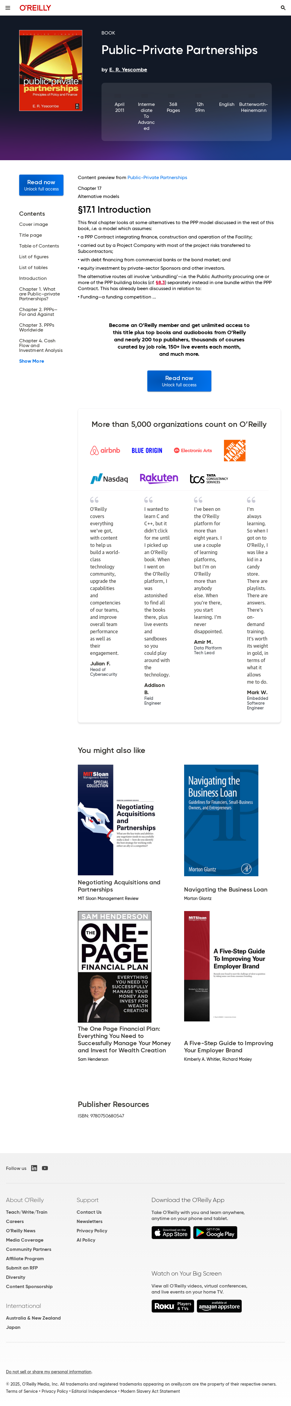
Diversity (15, 1277)
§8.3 (160, 282)
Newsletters (89, 1221)
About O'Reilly (25, 1200)
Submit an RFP (22, 1268)
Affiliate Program (25, 1258)
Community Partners (28, 1249)
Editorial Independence (94, 1391)
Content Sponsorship (29, 1286)
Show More (31, 361)
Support (88, 1200)
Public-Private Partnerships (157, 177)
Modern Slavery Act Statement (150, 1391)
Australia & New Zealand (33, 1318)
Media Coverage (24, 1240)
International (23, 1305)
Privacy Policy (92, 1231)
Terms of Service (22, 1391)
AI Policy (86, 1240)
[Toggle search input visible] (283, 8)
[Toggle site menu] (8, 8)
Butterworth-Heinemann (253, 107)
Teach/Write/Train (26, 1212)
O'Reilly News (20, 1231)
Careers (15, 1221)
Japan (13, 1327)
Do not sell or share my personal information (48, 1372)
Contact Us (89, 1212)
